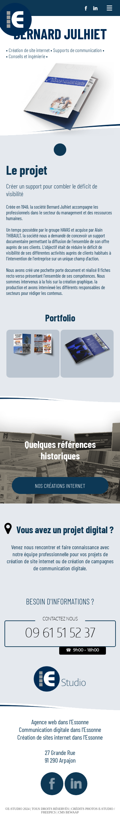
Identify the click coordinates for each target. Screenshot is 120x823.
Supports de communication (77, 50)
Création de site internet (29, 50)
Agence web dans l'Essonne (60, 722)
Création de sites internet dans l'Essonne (60, 737)
